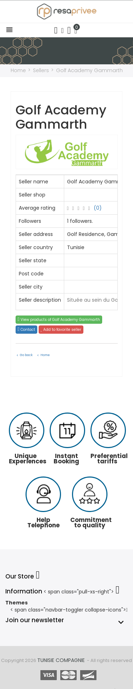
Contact (26, 329)
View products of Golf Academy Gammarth (59, 319)
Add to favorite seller (61, 329)
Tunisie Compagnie (61, 660)
